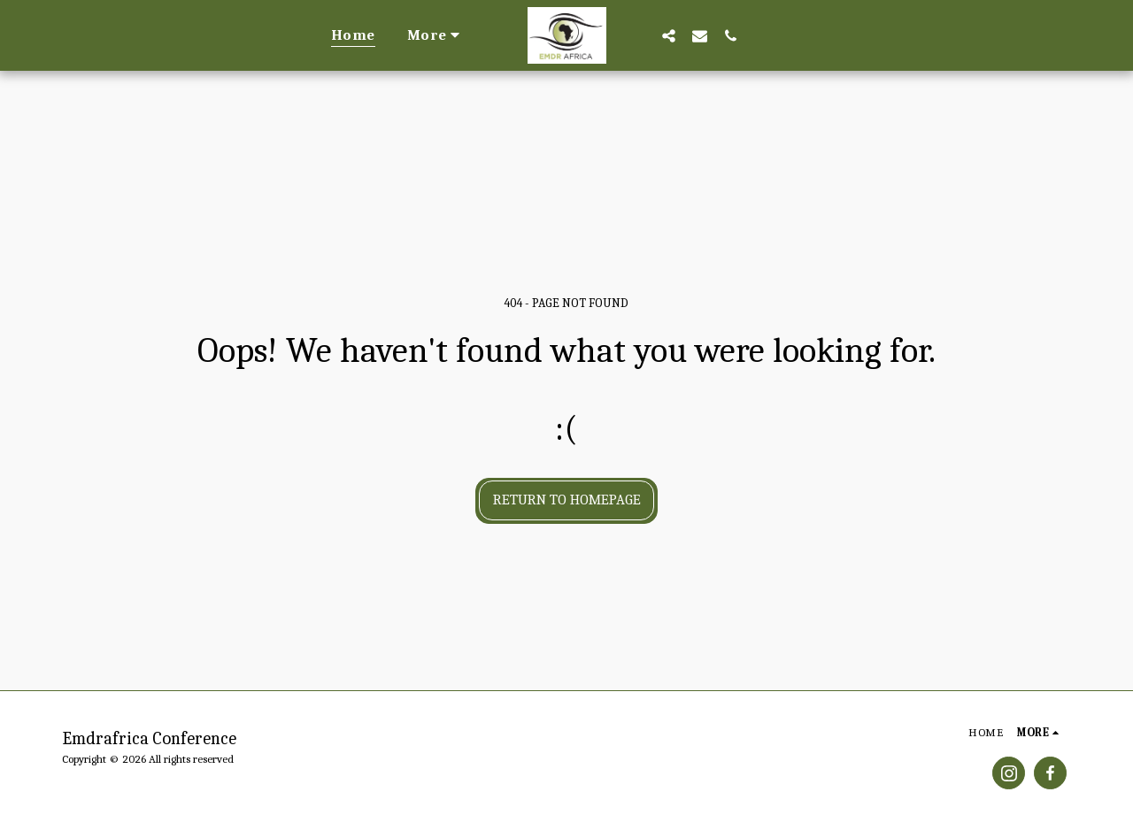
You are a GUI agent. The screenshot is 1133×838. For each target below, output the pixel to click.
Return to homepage (567, 499)
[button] (669, 35)
